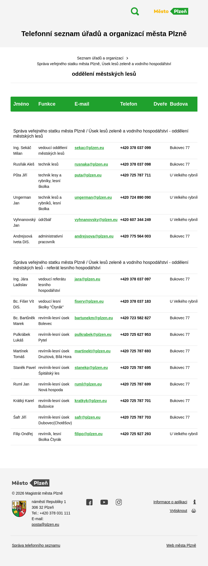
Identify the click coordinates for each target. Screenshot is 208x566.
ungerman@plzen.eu (93, 197)
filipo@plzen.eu (88, 434)
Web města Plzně (181, 545)
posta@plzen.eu (45, 524)
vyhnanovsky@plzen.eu (95, 219)
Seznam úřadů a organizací (100, 58)
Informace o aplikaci (174, 502)
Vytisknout (183, 511)
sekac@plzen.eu (89, 148)
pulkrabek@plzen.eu (92, 334)
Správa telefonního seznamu (36, 545)
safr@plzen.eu (87, 417)
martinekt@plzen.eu (92, 351)
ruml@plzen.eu (88, 384)
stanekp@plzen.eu (91, 367)
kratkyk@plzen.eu (90, 401)
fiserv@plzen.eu (88, 301)
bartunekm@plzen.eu (93, 318)
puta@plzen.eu (87, 175)
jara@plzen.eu (87, 279)
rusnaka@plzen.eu (91, 164)
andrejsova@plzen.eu (93, 236)
